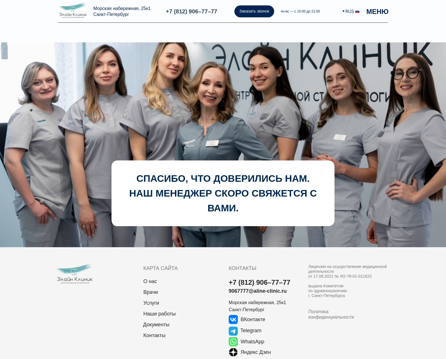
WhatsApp (252, 341)
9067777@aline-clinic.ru (258, 291)
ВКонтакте (253, 319)
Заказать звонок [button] (254, 11)
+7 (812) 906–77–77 (191, 11)
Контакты (154, 335)
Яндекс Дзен (256, 352)
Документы (156, 324)
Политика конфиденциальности (331, 314)
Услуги (151, 303)
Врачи (150, 292)
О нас (150, 281)
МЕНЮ (377, 11)
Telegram (250, 330)
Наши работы (159, 314)
